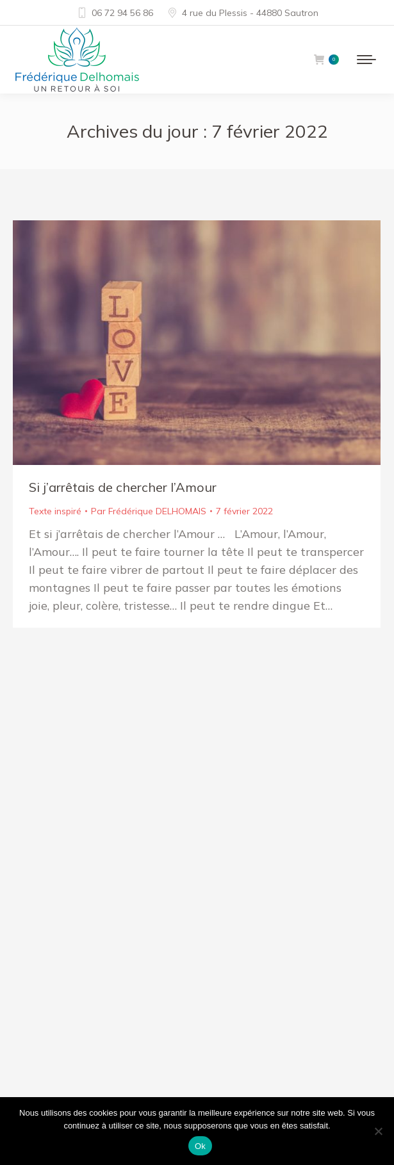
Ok (200, 1146)
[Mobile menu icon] (366, 59)
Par (148, 511)
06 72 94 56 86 (114, 12)
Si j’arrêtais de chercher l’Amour (123, 487)
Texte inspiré (55, 511)
